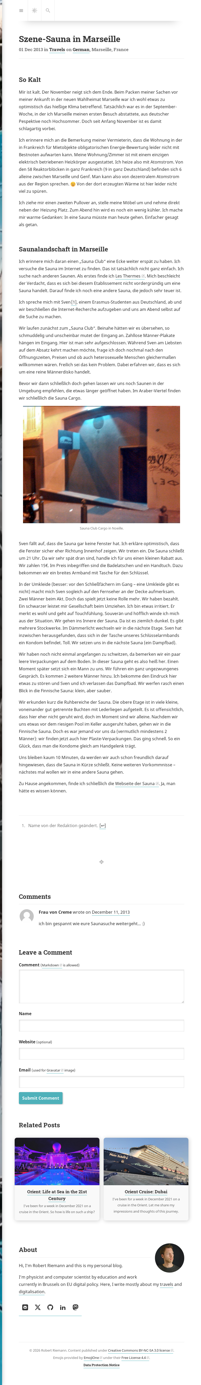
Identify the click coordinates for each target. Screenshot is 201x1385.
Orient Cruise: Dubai (146, 1192)
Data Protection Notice (101, 1365)
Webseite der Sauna (135, 783)
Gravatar (53, 1070)
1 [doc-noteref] (74, 302)
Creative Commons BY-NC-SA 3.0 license (139, 1350)
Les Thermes (128, 276)
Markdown (50, 965)
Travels (57, 49)
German (81, 49)
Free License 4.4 (133, 1357)
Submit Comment (40, 1098)
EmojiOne (91, 1357)
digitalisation (31, 1291)
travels (166, 1284)
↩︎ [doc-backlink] (102, 825)
